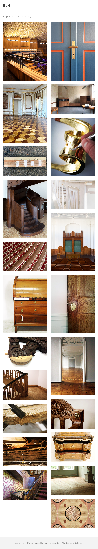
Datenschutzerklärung (37, 543)
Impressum (19, 543)
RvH (6, 6)
